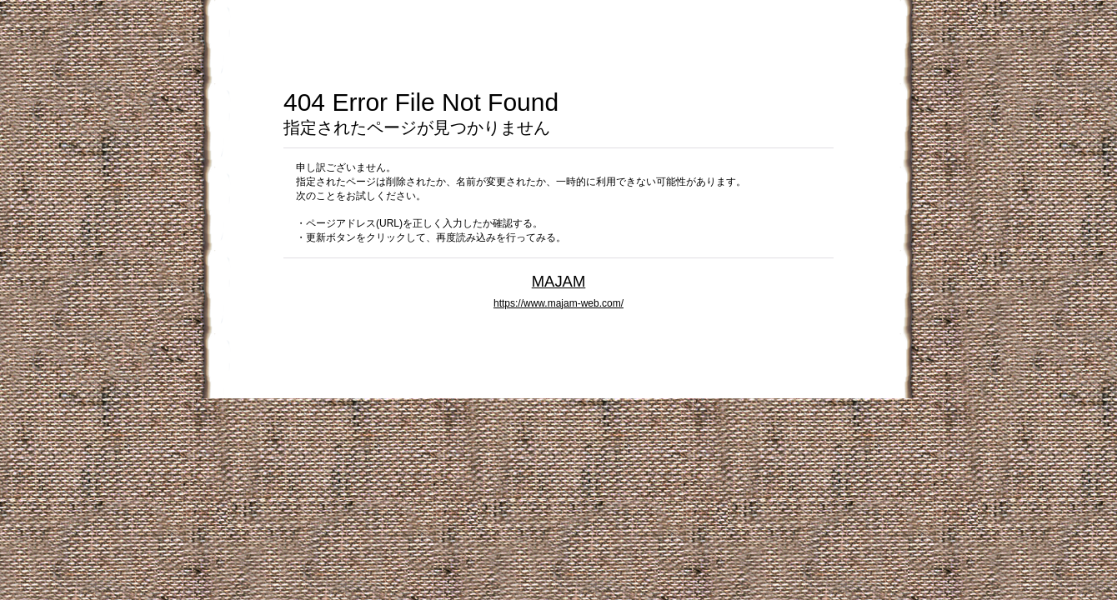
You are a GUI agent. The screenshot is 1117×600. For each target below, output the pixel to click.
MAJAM (559, 281)
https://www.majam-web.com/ (558, 303)
